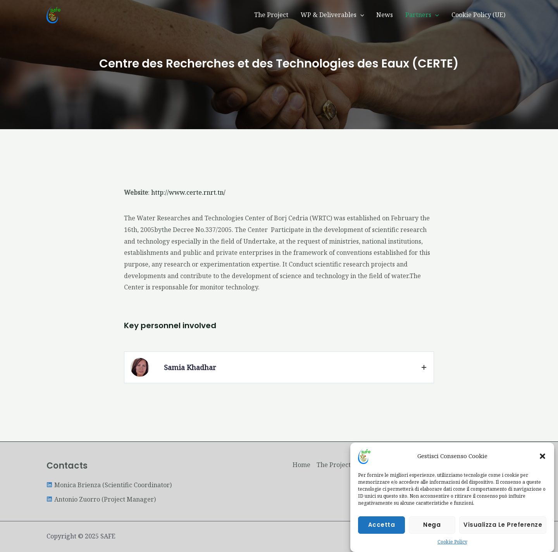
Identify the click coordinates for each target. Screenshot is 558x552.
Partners (422, 14)
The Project (271, 14)
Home (301, 464)
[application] (360, 14)
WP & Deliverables (332, 14)
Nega (432, 526)
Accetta (381, 526)
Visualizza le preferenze (502, 526)
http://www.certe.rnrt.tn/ (188, 192)
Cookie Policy (452, 543)
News (384, 14)
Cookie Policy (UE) (478, 14)
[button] (542, 457)
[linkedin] (109, 485)
